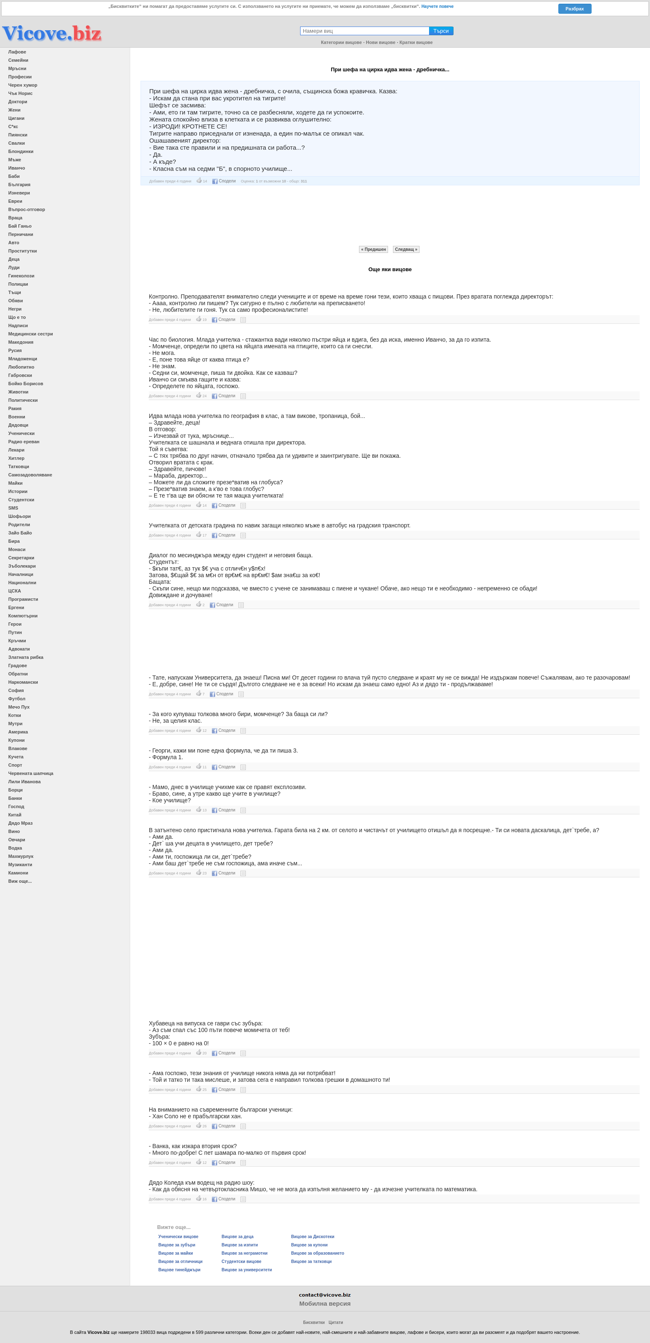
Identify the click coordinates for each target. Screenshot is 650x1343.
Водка (15, 847)
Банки (15, 798)
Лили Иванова (24, 781)
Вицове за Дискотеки (312, 1236)
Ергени (16, 607)
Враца (15, 217)
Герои (15, 624)
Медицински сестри (30, 333)
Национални (22, 582)
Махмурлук (20, 856)
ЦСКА (14, 590)
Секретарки (21, 557)
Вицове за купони (309, 1245)
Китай (15, 814)
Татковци (18, 466)
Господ (16, 806)
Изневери (19, 192)
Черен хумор (22, 85)
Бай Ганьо (20, 225)
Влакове (17, 748)
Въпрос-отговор (26, 209)
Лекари (16, 449)
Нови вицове (380, 42)
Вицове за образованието (317, 1253)
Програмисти (23, 599)
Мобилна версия (325, 1303)
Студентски (21, 499)
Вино (14, 831)
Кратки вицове (416, 42)
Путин (15, 632)
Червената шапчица (30, 773)
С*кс (13, 126)
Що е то (17, 317)
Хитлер (16, 458)
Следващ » (406, 249)
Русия (15, 350)
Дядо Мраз (20, 823)
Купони (16, 740)
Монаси (17, 549)
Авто (13, 242)
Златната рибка (26, 657)
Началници (20, 574)
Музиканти (20, 864)
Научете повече (438, 6)
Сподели (223, 181)
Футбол (16, 698)
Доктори (17, 101)
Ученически (21, 433)
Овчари (16, 839)
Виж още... (20, 881)
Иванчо (16, 167)
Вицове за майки (175, 1253)
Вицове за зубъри (176, 1245)
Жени (14, 109)
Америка (18, 731)
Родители (19, 524)
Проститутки (22, 250)
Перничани (20, 234)
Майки (15, 483)
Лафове (17, 51)
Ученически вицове (178, 1236)
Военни (16, 416)
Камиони (18, 872)
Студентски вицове (242, 1261)
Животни (18, 391)
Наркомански (23, 682)
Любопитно (21, 366)
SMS (13, 507)
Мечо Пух (18, 706)
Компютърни (23, 615)
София (16, 690)
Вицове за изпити (240, 1245)
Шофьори (19, 516)
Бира (14, 541)
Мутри (15, 723)
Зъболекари (22, 565)
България (19, 184)
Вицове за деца (238, 1236)
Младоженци (22, 358)
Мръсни (17, 68)
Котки (14, 715)
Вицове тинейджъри (179, 1270)
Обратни (18, 673)
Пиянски (17, 134)
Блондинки (21, 151)
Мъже (14, 159)
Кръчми (17, 640)
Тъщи (14, 292)
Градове (17, 665)
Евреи (15, 201)
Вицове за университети (247, 1270)
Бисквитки (314, 1322)
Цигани (16, 118)
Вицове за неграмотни (245, 1253)
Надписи (18, 325)
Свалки (16, 143)
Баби (14, 176)
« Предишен (373, 249)
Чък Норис (20, 93)
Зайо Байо (20, 532)
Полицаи (18, 284)
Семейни (18, 60)
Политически (23, 400)
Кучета (16, 756)
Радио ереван (23, 441)
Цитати (336, 1322)
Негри (15, 308)
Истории (17, 491)
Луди (13, 267)
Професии (20, 76)
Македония (21, 342)
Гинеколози (21, 275)
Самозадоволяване (30, 474)
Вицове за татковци (311, 1261)
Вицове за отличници (180, 1261)
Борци (15, 789)
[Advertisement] (390, 215)
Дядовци (18, 425)
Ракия (15, 408)
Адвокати (19, 648)
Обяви (15, 300)
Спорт (15, 765)
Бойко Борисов (25, 383)
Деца (13, 259)
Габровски (20, 375)
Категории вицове (341, 42)
